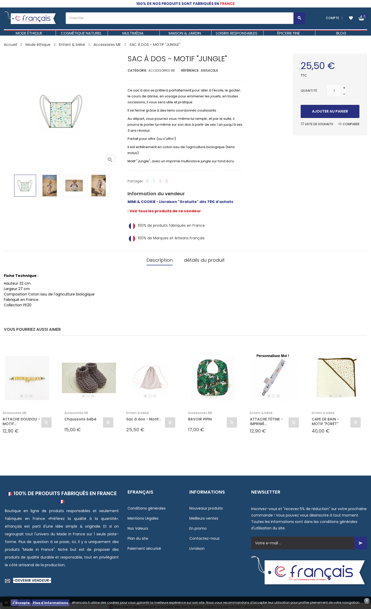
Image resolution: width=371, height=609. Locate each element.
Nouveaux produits (206, 506)
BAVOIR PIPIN (200, 417)
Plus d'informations (50, 602)
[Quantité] (334, 90)
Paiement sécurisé (144, 546)
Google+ (160, 181)
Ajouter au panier (330, 111)
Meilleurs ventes (203, 516)
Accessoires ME (161, 70)
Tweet (154, 181)
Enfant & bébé (137, 411)
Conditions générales (147, 506)
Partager (147, 181)
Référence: (190, 70)
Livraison (197, 546)
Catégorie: (137, 70)
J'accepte (21, 602)
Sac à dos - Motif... (143, 417)
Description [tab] (160, 259)
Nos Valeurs (138, 526)
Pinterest (167, 181)
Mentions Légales (143, 516)
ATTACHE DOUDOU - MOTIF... (21, 419)
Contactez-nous (204, 536)
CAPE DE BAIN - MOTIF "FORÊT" (325, 419)
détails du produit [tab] (204, 259)
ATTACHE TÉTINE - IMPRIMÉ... (266, 419)
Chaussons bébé (80, 417)
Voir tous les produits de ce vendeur (164, 211)
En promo (198, 526)
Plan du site (138, 536)
